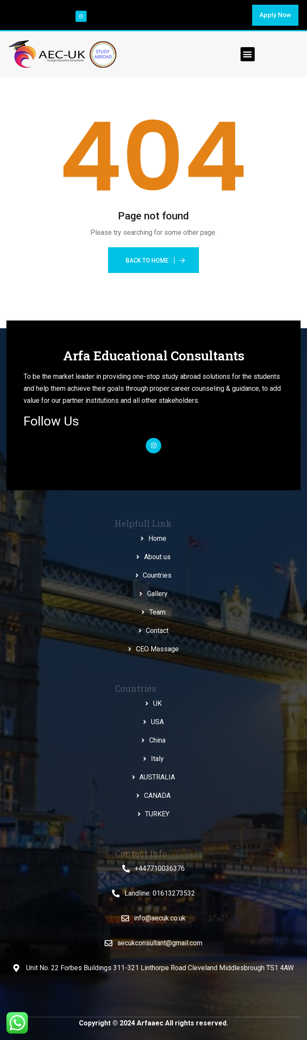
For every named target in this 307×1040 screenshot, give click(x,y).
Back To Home (147, 260)
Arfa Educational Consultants (153, 355)
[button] (275, 15)
